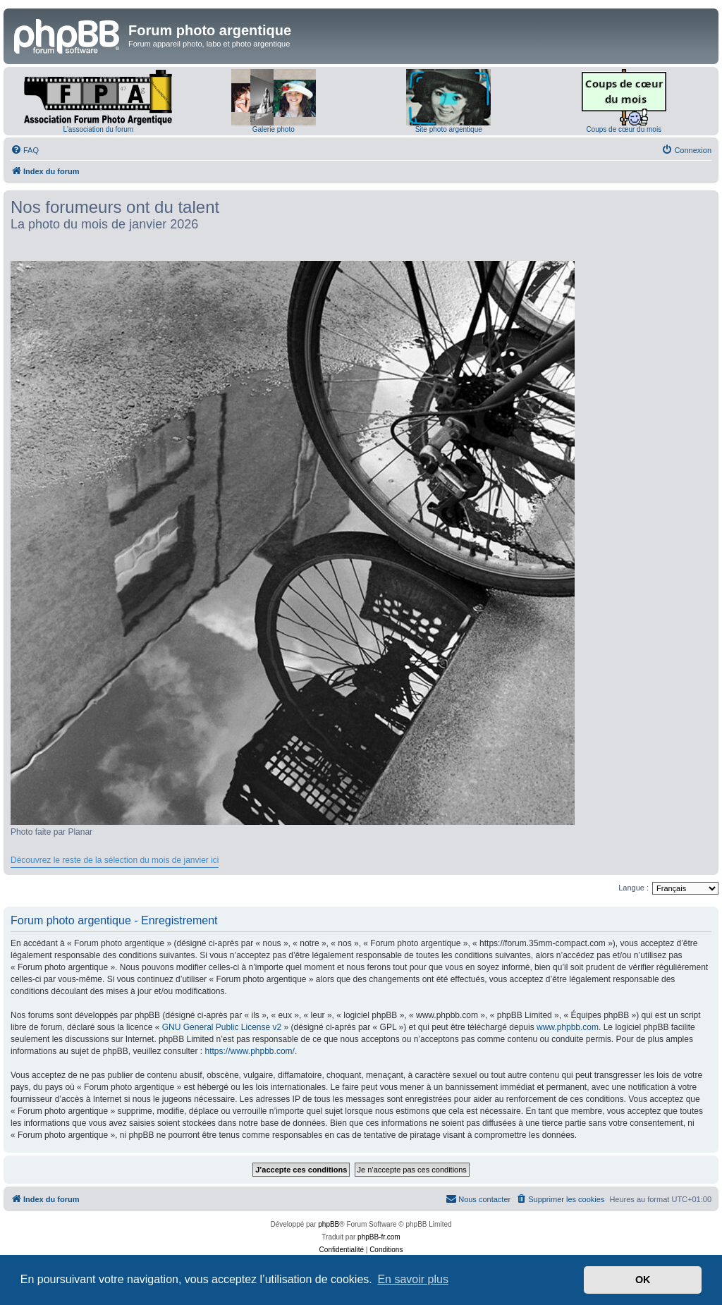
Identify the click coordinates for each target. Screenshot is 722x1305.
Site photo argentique (448, 129)
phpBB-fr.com (378, 1237)
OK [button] (643, 1279)
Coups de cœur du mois (623, 129)
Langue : (633, 887)
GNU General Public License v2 (221, 1027)
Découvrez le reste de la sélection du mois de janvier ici (115, 860)
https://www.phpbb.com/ (249, 1051)
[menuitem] (25, 150)
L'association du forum (98, 129)
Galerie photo (273, 129)
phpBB (328, 1224)
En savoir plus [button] (412, 1279)
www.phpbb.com (568, 1027)
